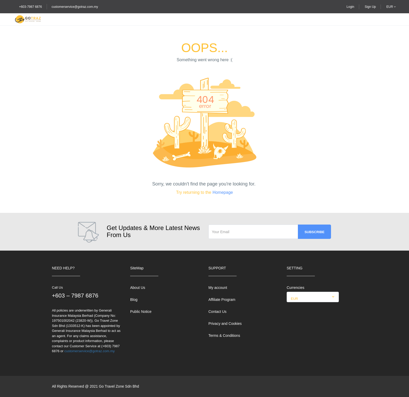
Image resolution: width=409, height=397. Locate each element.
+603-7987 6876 (30, 7)
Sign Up (370, 7)
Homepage (223, 192)
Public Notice (141, 311)
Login (350, 7)
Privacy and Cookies (225, 323)
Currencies (295, 288)
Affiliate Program (221, 299)
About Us (137, 288)
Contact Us (217, 311)
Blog (133, 299)
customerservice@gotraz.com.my (75, 7)
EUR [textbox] (294, 299)
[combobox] (313, 297)
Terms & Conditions (224, 335)
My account (217, 288)
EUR (391, 7)
